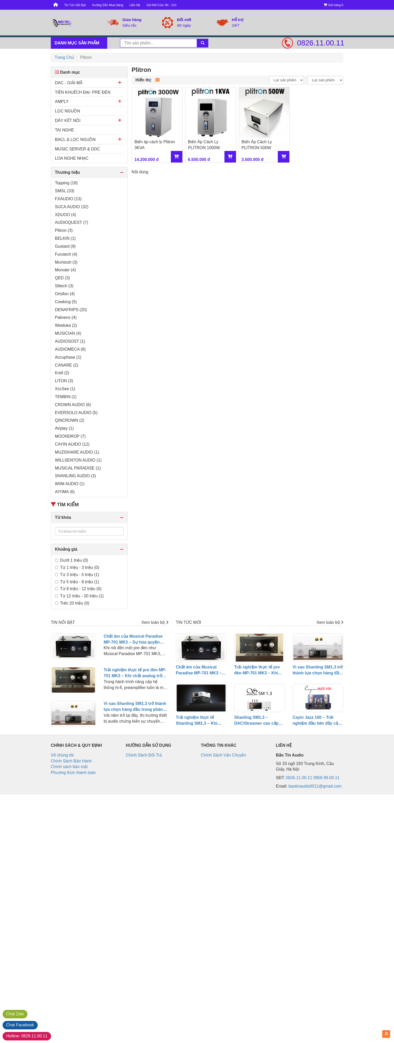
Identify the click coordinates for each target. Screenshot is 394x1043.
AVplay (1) (64, 428)
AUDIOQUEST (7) (71, 222)
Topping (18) (66, 183)
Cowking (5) (66, 302)
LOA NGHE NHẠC (71, 158)
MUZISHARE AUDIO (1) (77, 452)
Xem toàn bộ (154, 622)
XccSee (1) (65, 389)
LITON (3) (64, 381)
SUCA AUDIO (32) (71, 207)
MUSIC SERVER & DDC (77, 149)
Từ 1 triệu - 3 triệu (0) (77, 567)
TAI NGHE (64, 130)
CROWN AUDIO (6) (73, 405)
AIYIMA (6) (65, 492)
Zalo (15, 1014)
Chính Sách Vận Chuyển (223, 755)
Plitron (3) (64, 230)
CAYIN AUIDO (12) (72, 444)
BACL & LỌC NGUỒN (75, 139)
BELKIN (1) (65, 238)
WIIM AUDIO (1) (70, 484)
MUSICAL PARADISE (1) (78, 468)
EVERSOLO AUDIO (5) (76, 412)
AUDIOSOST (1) (70, 341)
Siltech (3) (64, 286)
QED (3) (62, 278)
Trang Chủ (64, 57)
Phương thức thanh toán (73, 772)
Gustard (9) (65, 246)
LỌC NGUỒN (67, 111)
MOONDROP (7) (70, 436)
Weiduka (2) (66, 325)
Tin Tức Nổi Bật (75, 5)
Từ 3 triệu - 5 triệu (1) (77, 574)
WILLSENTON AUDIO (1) (78, 460)
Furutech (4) (66, 254)
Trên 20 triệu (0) (72, 603)
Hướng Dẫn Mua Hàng (107, 5)
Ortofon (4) (65, 294)
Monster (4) (65, 270)
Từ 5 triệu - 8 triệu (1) (77, 582)
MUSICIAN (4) (68, 333)
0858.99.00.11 (326, 778)
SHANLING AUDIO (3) (75, 476)
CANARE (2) (66, 365)
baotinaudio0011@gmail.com (314, 786)
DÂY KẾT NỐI (68, 120)
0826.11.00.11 (320, 43)
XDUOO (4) (65, 215)
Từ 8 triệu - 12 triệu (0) (78, 589)
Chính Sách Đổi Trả (144, 755)
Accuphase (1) (68, 357)
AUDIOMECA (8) (70, 349)
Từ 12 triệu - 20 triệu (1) (79, 596)
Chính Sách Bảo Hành (71, 761)
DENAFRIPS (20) (71, 310)
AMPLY (61, 101)
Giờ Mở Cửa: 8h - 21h (161, 5)
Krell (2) (62, 373)
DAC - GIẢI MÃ (69, 83)
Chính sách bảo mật (69, 766)
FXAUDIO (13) (68, 199)
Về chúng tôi (62, 755)
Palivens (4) (65, 317)
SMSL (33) (64, 191)
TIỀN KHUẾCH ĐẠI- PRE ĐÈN (82, 92)
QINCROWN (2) (69, 420)
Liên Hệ (135, 5)
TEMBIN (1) (65, 397)
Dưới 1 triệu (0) (71, 560)
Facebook (20, 1025)
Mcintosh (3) (66, 262)
